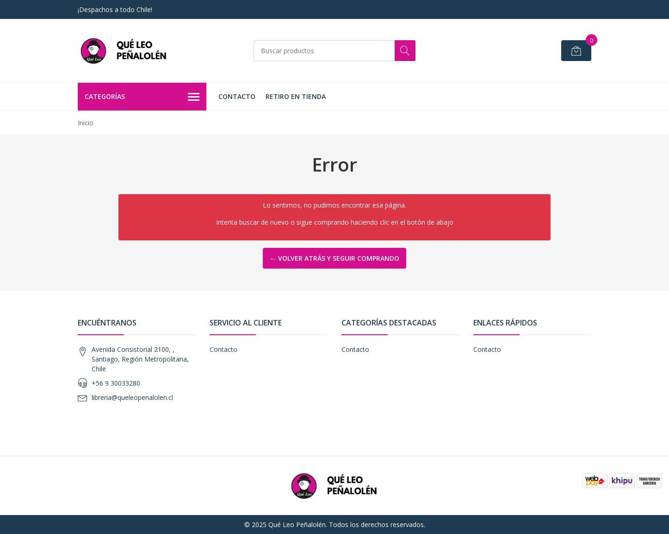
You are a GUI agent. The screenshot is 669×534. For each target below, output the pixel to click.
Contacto (236, 96)
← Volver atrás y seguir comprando (334, 258)
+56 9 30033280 (116, 383)
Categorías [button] (142, 97)
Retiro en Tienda (296, 96)
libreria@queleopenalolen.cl (132, 397)
